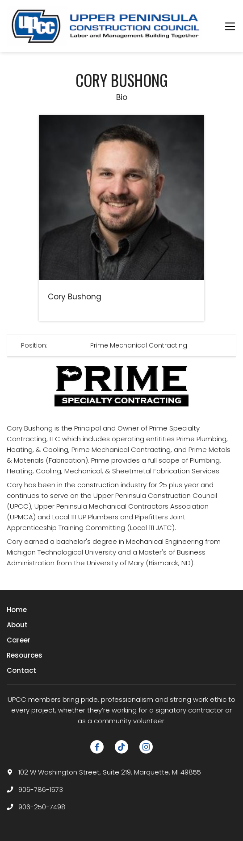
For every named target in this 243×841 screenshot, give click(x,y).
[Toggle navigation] (230, 26)
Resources (24, 655)
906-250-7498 (42, 807)
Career (18, 640)
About (17, 625)
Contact (21, 670)
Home (17, 609)
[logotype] (106, 26)
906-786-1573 (40, 789)
